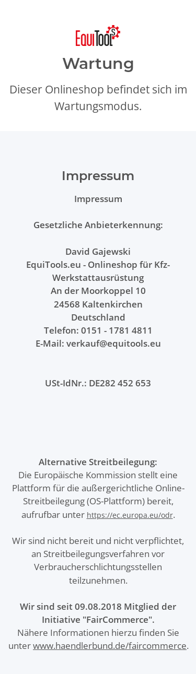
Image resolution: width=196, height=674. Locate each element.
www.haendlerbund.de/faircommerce (110, 646)
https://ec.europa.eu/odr (130, 515)
